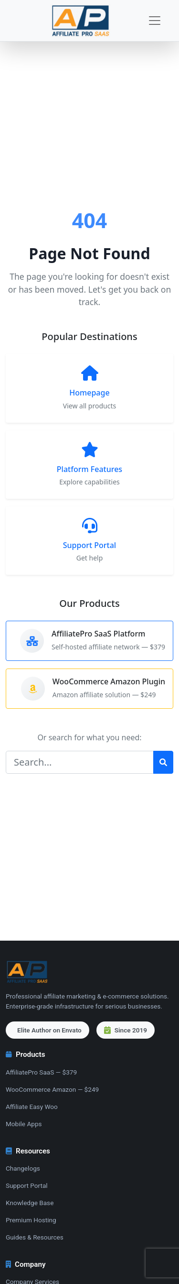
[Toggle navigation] (155, 20)
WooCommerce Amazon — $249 (52, 1089)
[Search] (80, 762)
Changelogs (23, 1168)
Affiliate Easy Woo (32, 1106)
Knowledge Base (29, 1203)
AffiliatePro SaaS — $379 (41, 1072)
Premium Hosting (31, 1220)
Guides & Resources (34, 1237)
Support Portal (27, 1185)
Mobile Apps (24, 1124)
